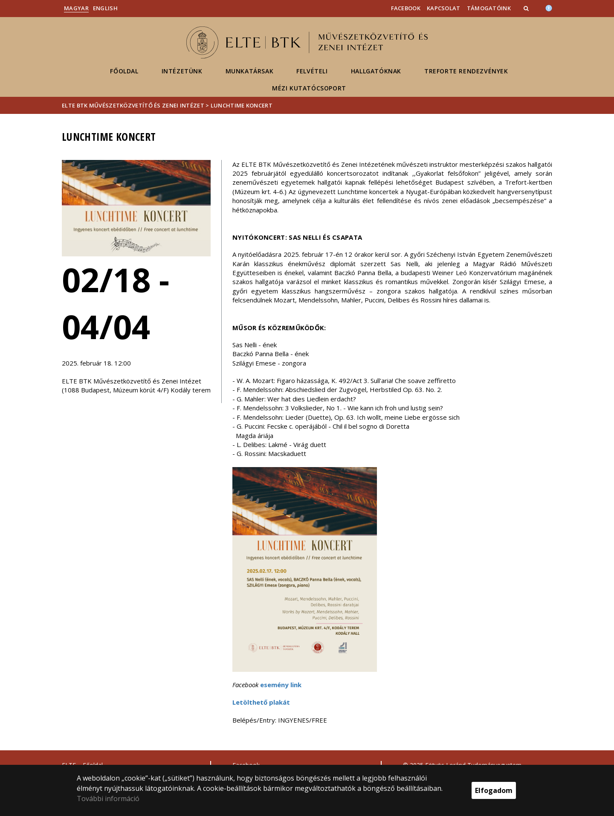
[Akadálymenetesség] (548, 7)
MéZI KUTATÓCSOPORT (309, 88)
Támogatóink (489, 8)
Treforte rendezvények (466, 71)
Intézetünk (182, 71)
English (105, 8)
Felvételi (311, 71)
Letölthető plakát (261, 702)
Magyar (76, 8)
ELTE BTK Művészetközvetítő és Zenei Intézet (133, 105)
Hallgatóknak (376, 71)
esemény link (280, 684)
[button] (527, 8)
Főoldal (124, 71)
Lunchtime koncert (241, 105)
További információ (108, 798)
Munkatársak (250, 71)
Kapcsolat (443, 8)
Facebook (405, 8)
